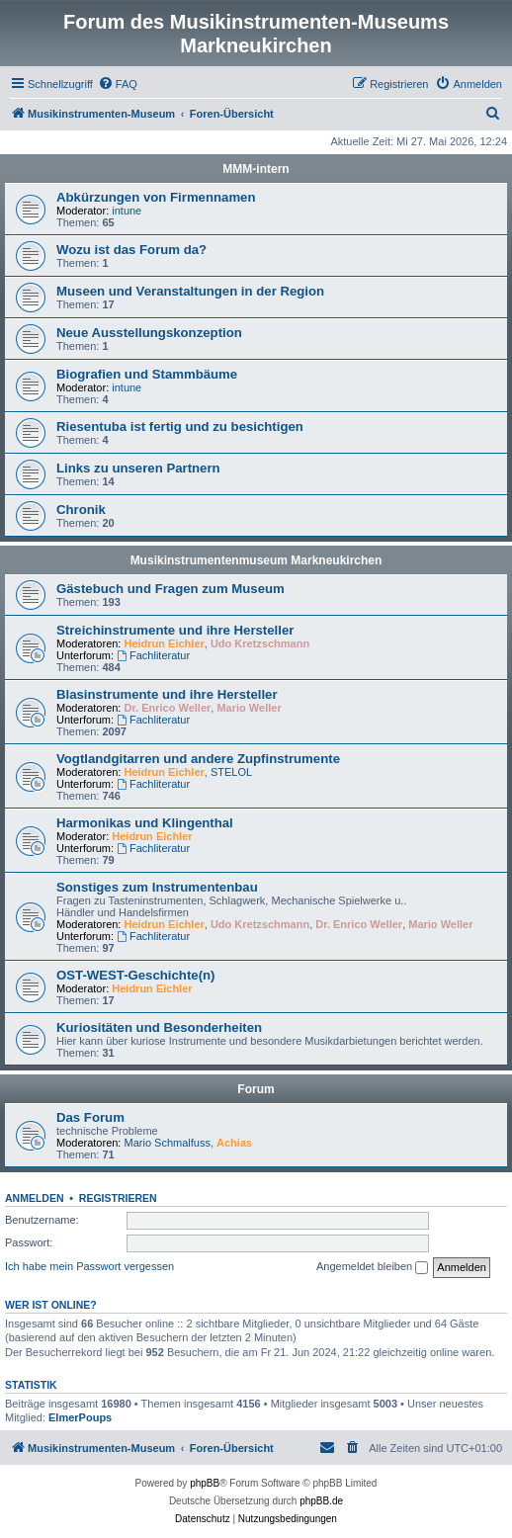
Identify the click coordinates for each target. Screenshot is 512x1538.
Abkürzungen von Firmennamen (156, 197)
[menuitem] (117, 84)
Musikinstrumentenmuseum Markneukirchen (256, 560)
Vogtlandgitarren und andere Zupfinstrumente (198, 758)
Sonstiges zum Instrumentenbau (157, 887)
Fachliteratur (153, 655)
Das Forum (90, 1117)
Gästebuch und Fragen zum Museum (170, 588)
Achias (234, 1143)
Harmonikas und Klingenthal (144, 822)
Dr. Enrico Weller (168, 708)
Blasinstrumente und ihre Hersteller (167, 694)
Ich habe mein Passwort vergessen (89, 1266)
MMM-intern (255, 169)
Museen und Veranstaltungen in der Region (190, 291)
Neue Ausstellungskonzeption (149, 332)
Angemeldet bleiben (372, 1267)
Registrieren (118, 1198)
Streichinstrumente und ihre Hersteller (175, 630)
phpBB (204, 1483)
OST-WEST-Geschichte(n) (135, 975)
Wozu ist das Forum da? (131, 249)
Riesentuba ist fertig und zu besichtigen (179, 426)
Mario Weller (248, 708)
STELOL (231, 772)
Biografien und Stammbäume (146, 374)
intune (126, 210)
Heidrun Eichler (165, 643)
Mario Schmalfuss (168, 1143)
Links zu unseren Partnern (138, 468)
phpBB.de (321, 1500)
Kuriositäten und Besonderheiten (159, 1027)
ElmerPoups (80, 1417)
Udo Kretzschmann (260, 643)
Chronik (81, 509)
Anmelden (34, 1198)
